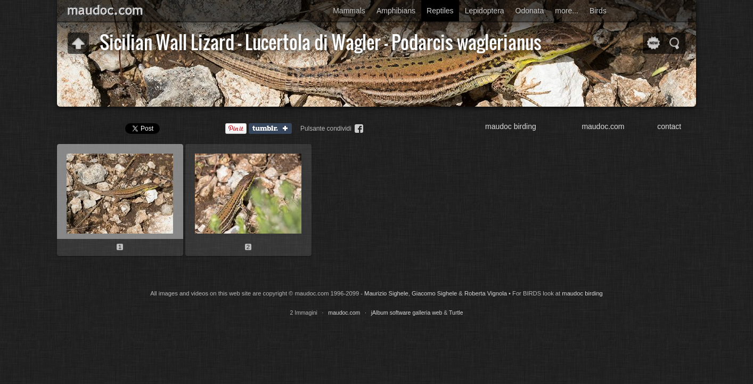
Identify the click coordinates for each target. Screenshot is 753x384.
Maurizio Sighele (386, 293)
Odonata (529, 10)
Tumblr (273, 129)
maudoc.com (603, 126)
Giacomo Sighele (434, 293)
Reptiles (440, 10)
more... (566, 10)
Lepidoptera (484, 10)
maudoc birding (510, 126)
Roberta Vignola (485, 293)
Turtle (456, 312)
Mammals (349, 10)
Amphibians (395, 10)
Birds (598, 10)
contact (669, 126)
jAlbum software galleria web (407, 312)
